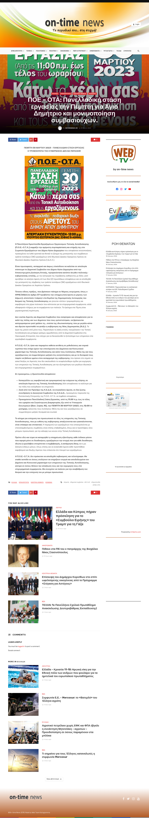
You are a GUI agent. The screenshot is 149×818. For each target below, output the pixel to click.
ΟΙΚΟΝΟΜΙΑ (64, 51)
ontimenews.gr (71, 128)
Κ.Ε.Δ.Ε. (87, 482)
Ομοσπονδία (96, 482)
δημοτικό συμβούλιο (77, 482)
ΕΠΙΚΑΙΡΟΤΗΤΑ (16, 51)
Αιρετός (67, 482)
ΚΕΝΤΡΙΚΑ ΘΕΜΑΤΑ (79, 93)
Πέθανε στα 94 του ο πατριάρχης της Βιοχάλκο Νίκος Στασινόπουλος (70, 550)
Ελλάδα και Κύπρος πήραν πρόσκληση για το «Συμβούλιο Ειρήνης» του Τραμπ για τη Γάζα (76, 518)
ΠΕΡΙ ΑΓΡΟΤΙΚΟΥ (79, 51)
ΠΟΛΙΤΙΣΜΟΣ (40, 51)
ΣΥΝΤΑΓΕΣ (127, 51)
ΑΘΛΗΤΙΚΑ (46, 666)
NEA (43, 602)
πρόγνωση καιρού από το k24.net (117, 408)
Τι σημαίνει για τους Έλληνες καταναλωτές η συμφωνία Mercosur (68, 755)
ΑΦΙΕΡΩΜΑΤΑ (95, 51)
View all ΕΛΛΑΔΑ (54, 779)
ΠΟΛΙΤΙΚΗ (52, 51)
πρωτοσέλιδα (120, 467)
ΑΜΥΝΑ (59, 508)
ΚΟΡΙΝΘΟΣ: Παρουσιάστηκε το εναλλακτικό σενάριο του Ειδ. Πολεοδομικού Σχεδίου (121, 288)
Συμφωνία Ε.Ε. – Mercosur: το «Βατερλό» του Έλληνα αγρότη (69, 699)
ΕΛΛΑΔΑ (55, 93)
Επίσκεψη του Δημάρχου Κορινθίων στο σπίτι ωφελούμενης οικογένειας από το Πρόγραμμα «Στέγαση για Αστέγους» (69, 580)
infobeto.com (135, 532)
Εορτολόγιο (120, 377)
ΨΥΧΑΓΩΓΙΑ (108, 51)
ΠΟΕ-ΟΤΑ (97, 485)
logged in (21, 646)
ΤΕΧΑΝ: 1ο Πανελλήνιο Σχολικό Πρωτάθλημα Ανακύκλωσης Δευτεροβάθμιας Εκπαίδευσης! (69, 607)
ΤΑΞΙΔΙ (118, 51)
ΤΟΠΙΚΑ (29, 51)
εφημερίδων (129, 467)
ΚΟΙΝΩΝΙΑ (92, 93)
